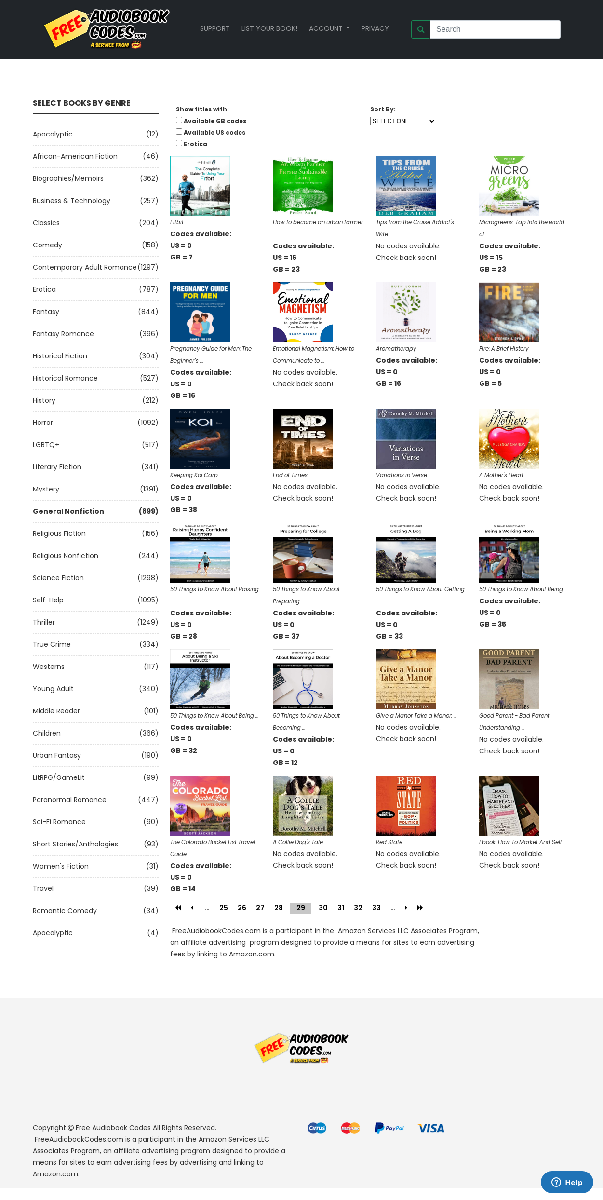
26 (242, 908)
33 (376, 908)
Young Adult (53, 689)
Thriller (44, 622)
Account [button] (327, 28)
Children (47, 733)
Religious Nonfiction (65, 555)
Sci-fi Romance (59, 822)
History (44, 400)
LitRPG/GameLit (59, 777)
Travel (43, 888)
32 (358, 908)
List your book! (269, 28)
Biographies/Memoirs (68, 178)
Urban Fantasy (57, 755)
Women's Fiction (61, 866)
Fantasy (46, 311)
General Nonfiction (68, 511)
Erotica (44, 289)
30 (323, 908)
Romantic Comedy (65, 910)
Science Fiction (58, 578)
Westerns (49, 666)
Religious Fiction (59, 533)
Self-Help (48, 600)
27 (260, 908)
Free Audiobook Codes (113, 1127)
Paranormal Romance (70, 800)
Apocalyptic (53, 134)
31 (340, 908)
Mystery (46, 489)
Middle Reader (56, 711)
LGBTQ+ (46, 445)
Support (215, 28)
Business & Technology (71, 200)
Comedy (47, 245)
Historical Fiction (60, 356)
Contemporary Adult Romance (85, 267)
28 (278, 908)
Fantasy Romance (63, 334)
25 (223, 908)
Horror (43, 422)
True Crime (52, 644)
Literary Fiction (57, 467)
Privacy (375, 28)
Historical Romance (65, 378)
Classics (46, 223)
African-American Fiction (75, 156)
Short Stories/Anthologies (75, 844)
